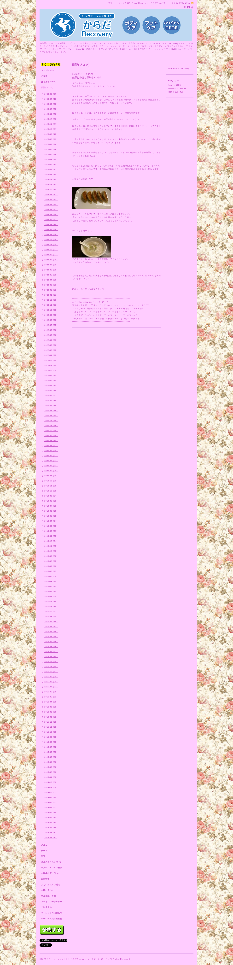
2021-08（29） (51, 380)
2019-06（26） (51, 511)
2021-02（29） (51, 410)
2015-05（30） (51, 757)
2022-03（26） (51, 345)
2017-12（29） (51, 601)
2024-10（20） (51, 189)
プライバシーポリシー (51, 902)
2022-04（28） (51, 340)
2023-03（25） (51, 285)
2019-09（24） (51, 496)
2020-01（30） (51, 476)
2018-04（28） (51, 581)
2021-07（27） (51, 385)
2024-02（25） (51, 230)
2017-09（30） (51, 616)
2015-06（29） (51, 752)
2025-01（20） (51, 174)
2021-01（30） (51, 415)
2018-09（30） (51, 556)
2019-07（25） (51, 506)
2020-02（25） (51, 471)
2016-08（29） (51, 682)
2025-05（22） (51, 154)
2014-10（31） (51, 792)
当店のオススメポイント (52, 862)
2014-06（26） (51, 812)
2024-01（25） (51, 235)
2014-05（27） (51, 817)
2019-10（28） (51, 491)
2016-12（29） (51, 662)
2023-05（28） (51, 275)
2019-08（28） (51, 501)
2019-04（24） (51, 521)
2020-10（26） (51, 431)
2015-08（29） (51, 742)
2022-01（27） (51, 355)
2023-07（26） (51, 265)
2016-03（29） (51, 707)
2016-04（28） (51, 702)
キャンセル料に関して (51, 913)
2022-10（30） (51, 310)
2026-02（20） (51, 109)
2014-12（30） (51, 782)
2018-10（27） (51, 551)
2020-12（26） (51, 420)
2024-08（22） (51, 199)
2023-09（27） (51, 255)
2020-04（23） (51, 461)
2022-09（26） (51, 315)
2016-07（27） (51, 687)
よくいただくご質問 (50, 884)
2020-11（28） (51, 426)
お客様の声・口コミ (50, 873)
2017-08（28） (51, 621)
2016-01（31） (51, 717)
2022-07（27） (51, 325)
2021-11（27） (51, 365)
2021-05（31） (51, 395)
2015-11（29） (51, 727)
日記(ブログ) (47, 87)
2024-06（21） (51, 210)
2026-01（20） (51, 114)
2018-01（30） (51, 596)
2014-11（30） (51, 787)
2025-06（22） (51, 149)
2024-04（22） (51, 220)
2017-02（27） (51, 652)
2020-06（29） (51, 451)
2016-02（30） (51, 712)
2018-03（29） (51, 586)
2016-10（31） (51, 672)
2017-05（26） (51, 636)
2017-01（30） (51, 657)
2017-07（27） (51, 626)
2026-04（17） (51, 99)
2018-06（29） (51, 571)
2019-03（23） (51, 526)
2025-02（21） (51, 169)
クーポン (45, 850)
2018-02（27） (51, 591)
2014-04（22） (51, 822)
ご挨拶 (44, 76)
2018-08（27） (51, 561)
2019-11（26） (51, 486)
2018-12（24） (51, 541)
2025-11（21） (51, 124)
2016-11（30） (51, 667)
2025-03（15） (51, 164)
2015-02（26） (51, 772)
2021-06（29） (51, 390)
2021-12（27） (51, 360)
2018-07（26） (51, 566)
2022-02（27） (51, 350)
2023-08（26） (51, 260)
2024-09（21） (51, 194)
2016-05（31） (51, 697)
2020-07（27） (51, 446)
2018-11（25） (51, 546)
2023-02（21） (51, 290)
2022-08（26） (51, 320)
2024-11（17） (51, 184)
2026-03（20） (51, 104)
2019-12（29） (51, 481)
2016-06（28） (51, 692)
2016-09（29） (51, 677)
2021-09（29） (51, 375)
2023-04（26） (51, 280)
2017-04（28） (51, 642)
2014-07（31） (51, 807)
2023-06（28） (51, 270)
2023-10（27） (51, 250)
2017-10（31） (51, 611)
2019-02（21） (51, 531)
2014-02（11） (51, 832)
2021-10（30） (51, 370)
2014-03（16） (51, 827)
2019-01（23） (51, 536)
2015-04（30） (51, 762)
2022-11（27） (51, 305)
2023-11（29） (51, 245)
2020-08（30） (51, 441)
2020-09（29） (51, 436)
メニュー (45, 845)
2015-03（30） (51, 767)
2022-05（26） (51, 335)
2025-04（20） (51, 159)
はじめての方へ (48, 82)
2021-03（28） (51, 405)
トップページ (47, 70)
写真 (43, 856)
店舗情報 (45, 879)
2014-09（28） (51, 797)
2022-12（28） (51, 300)
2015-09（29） (51, 737)
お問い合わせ (47, 890)
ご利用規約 (46, 907)
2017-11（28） (51, 606)
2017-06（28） (51, 631)
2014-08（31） (51, 802)
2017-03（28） (51, 647)
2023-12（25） (51, 240)
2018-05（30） (51, 576)
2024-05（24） (51, 215)
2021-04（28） (51, 400)
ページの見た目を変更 (51, 919)
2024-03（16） (51, 225)
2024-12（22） (51, 179)
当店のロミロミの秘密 (51, 867)
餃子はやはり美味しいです (86, 77)
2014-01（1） (50, 837)
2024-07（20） (51, 204)
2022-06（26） (51, 330)
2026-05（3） (50, 94)
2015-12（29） (51, 722)
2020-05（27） (51, 456)
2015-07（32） (51, 747)
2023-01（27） (51, 295)
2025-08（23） (51, 139)
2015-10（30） (51, 732)
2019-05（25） (51, 516)
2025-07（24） (51, 144)
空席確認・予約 (48, 896)
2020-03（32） (51, 466)
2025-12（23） (51, 119)
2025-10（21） (51, 129)
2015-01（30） (51, 777)
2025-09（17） (51, 134)
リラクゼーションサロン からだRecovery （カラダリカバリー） (77, 959)
